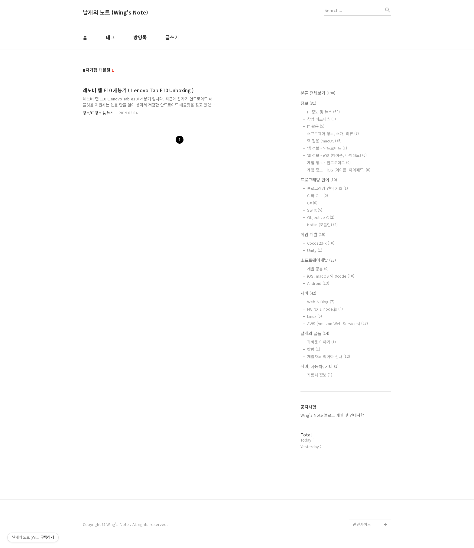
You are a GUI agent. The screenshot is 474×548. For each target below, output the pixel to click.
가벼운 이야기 (321, 342)
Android (318, 283)
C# (312, 203)
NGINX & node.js (325, 309)
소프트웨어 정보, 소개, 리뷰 (333, 133)
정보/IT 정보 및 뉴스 (98, 112)
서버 (308, 293)
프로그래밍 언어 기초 (327, 188)
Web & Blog (320, 302)
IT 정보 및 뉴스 (323, 112)
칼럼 (313, 349)
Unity (314, 250)
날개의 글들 (314, 333)
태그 (110, 37)
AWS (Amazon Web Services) (337, 323)
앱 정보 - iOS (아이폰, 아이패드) (337, 155)
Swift (314, 210)
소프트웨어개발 (318, 260)
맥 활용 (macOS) (324, 141)
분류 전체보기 (317, 93)
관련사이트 (362, 524)
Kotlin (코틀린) (322, 224)
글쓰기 (172, 37)
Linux (314, 316)
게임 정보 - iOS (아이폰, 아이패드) (338, 170)
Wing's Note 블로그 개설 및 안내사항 (332, 415)
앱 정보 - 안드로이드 (327, 148)
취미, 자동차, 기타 (319, 366)
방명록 (140, 37)
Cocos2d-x (320, 243)
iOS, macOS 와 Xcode (330, 276)
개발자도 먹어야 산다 (328, 356)
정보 (308, 103)
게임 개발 (312, 234)
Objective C (320, 217)
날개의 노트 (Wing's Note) (115, 12)
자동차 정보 (319, 375)
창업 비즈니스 (321, 119)
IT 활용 (315, 126)
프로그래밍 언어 (318, 180)
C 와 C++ (317, 195)
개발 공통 (318, 269)
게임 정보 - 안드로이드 (329, 162)
